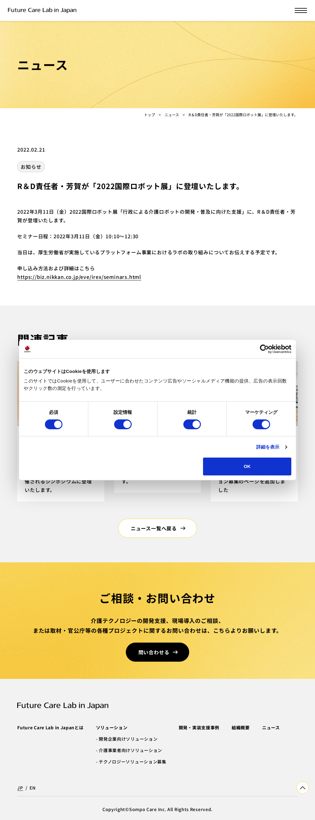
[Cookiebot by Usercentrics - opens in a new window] (264, 349)
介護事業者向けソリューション (130, 750)
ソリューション (112, 727)
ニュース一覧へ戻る (154, 528)
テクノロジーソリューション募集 (132, 762)
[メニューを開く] (301, 10)
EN (32, 788)
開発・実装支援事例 (199, 727)
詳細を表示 (268, 447)
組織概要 (241, 727)
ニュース (172, 114)
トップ (149, 114)
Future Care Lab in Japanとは (50, 727)
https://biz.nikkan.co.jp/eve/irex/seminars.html (79, 276)
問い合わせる (153, 652)
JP (20, 788)
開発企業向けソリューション (128, 739)
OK (247, 466)
